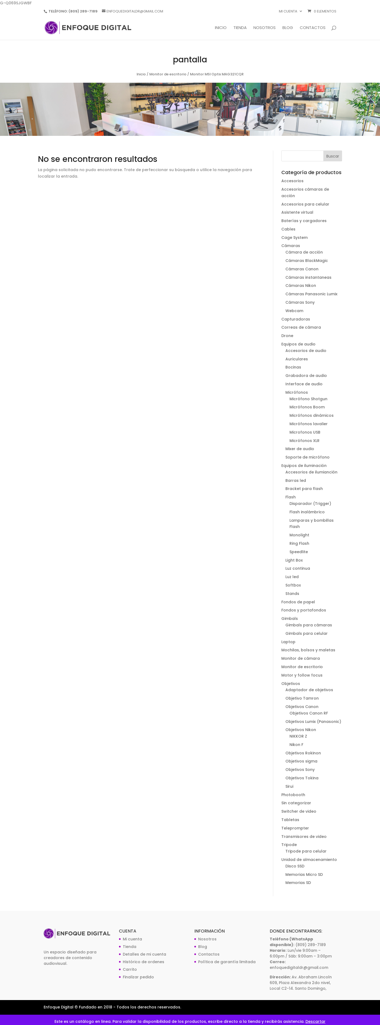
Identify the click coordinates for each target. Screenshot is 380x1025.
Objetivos (290, 683)
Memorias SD (298, 882)
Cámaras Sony (300, 302)
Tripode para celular (306, 851)
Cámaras (290, 245)
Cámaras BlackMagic (306, 260)
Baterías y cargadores (304, 220)
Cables (288, 229)
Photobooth (293, 794)
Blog (287, 28)
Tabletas (290, 819)
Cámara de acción (304, 252)
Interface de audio (304, 384)
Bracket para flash (304, 488)
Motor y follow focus (302, 675)
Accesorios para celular (305, 204)
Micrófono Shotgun (308, 399)
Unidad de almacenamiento (309, 859)
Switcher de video (298, 811)
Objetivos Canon (301, 706)
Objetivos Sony (300, 769)
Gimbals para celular (306, 633)
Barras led (295, 480)
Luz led (292, 576)
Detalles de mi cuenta (144, 954)
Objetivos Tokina (301, 778)
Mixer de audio (299, 448)
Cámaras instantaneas (308, 277)
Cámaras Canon (301, 269)
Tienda (240, 28)
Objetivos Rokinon (303, 753)
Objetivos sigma (301, 761)
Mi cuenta (288, 11)
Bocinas (293, 367)
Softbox (293, 585)
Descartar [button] (315, 1021)
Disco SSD (294, 866)
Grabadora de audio (306, 375)
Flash (290, 497)
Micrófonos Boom (307, 407)
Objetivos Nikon (300, 729)
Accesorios (292, 181)
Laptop (288, 642)
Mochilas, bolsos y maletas (308, 650)
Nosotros (264, 28)
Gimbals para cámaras (308, 625)
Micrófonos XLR (304, 440)
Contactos (313, 28)
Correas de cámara (301, 327)
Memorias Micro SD (304, 874)
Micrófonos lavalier (308, 424)
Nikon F (296, 744)
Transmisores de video (304, 836)
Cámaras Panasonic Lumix (311, 294)
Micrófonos (296, 392)
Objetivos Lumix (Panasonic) (313, 721)
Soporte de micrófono (307, 457)
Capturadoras (295, 319)
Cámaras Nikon (300, 285)
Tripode (289, 844)
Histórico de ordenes (143, 962)
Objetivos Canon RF (308, 713)
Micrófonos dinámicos (311, 415)
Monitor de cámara (300, 658)
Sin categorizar (296, 803)
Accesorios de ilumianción (311, 472)
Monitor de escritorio (167, 74)
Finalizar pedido (138, 977)
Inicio (221, 28)
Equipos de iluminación (304, 465)
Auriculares (296, 359)
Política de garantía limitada (227, 962)
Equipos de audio (298, 344)
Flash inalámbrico (307, 512)
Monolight (299, 535)
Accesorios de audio (305, 350)
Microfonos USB (304, 432)
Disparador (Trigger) (310, 503)
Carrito (130, 969)
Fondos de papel (298, 602)
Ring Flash (299, 543)
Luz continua (297, 568)
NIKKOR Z (298, 736)
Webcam (294, 310)
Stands (292, 593)
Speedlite (298, 552)
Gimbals (289, 618)
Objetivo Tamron (302, 698)
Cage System (294, 237)
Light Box (294, 560)
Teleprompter (295, 828)
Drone (287, 335)
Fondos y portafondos (303, 610)
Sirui (289, 786)
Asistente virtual (297, 212)
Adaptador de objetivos (309, 690)
